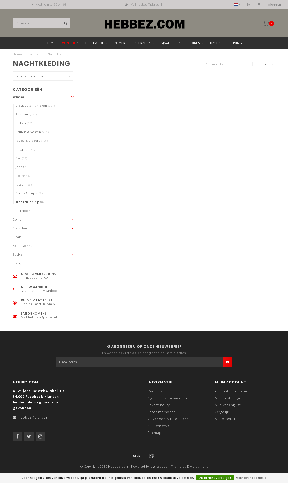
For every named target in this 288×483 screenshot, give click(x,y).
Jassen (24, 184)
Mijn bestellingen (229, 398)
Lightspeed (159, 466)
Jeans (22, 167)
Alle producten (227, 419)
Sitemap (154, 432)
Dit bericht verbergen (215, 478)
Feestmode (94, 43)
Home (50, 43)
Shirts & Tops (29, 193)
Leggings (25, 149)
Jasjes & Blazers (32, 141)
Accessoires (189, 43)
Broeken (26, 114)
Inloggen (274, 4)
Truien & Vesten (32, 132)
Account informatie (231, 391)
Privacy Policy (158, 405)
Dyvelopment (197, 466)
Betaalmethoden (161, 412)
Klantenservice (159, 426)
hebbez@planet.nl (34, 417)
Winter (68, 43)
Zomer (119, 43)
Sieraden (143, 43)
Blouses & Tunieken (35, 106)
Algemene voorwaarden (167, 398)
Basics (216, 43)
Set (21, 158)
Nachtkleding (30, 202)
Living (237, 43)
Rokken (24, 176)
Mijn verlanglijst (228, 405)
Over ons (155, 391)
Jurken (25, 123)
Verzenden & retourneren (168, 419)
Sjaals (166, 43)
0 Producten (215, 64)
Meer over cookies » (251, 478)
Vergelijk (222, 412)
